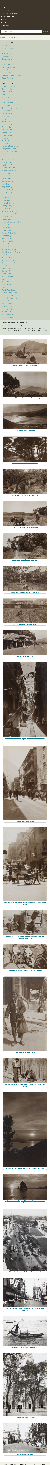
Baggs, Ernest (7, 56)
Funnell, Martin (7, 132)
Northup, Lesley (7, 217)
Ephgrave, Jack (7, 119)
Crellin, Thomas (7, 94)
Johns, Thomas (7, 173)
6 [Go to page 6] (31, 1459)
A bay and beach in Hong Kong (25, 430)
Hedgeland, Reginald (9, 149)
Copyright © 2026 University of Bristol (14, 1464)
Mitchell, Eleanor (8, 203)
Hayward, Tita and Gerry (10, 146)
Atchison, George (8, 54)
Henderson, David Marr (10, 151)
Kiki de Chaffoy (7, 181)
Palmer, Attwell (7, 225)
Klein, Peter (6, 184)
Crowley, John (7, 97)
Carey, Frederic (7, 78)
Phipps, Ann (6, 230)
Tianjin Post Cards (8, 290)
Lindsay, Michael (8, 192)
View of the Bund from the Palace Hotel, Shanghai (25, 1272)
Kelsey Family (7, 179)
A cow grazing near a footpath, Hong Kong (25, 560)
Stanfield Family (8, 271)
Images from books (9, 170)
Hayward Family (8, 143)
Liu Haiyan (6, 195)
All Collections (7, 10)
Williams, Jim (7, 312)
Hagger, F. (5, 138)
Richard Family (7, 241)
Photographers (7, 16)
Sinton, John (6, 265)
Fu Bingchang (7, 130)
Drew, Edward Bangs (9, 108)
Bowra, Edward (7, 70)
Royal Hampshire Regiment (12, 252)
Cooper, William (7, 89)
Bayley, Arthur (7, 62)
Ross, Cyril (5, 246)
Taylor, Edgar (6, 284)
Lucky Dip (4, 7)
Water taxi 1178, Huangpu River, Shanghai (25, 1347)
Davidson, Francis (8, 102)
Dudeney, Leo (7, 111)
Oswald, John (7, 219)
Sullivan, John (7, 279)
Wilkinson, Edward (8, 309)
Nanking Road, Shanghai (25, 1454)
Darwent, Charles (8, 100)
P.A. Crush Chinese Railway (12, 222)
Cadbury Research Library (11, 75)
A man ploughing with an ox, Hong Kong (25, 527)
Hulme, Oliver (7, 162)
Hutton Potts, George (9, 168)
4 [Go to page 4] (28, 1459)
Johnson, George (8, 176)
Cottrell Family (7, 92)
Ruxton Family (7, 257)
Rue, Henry (6, 255)
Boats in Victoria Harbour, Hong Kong (25, 365)
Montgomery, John (9, 206)
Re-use (3, 19)
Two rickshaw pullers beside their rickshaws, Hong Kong (25, 970)
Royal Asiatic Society (9, 249)
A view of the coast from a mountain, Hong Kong (25, 398)
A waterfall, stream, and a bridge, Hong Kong (25, 495)
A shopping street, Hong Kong (25, 821)
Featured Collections (9, 13)
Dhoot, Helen (7, 105)
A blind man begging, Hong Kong (25, 1052)
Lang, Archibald (7, 189)
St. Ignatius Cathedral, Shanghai (25, 1417)
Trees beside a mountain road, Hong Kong (25, 463)
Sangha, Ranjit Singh (9, 260)
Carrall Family (7, 81)
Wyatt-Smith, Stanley (9, 314)
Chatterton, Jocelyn (9, 86)
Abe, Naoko (6, 45)
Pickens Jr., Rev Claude (10, 233)
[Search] (21, 31)
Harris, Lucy (6, 140)
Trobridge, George (8, 295)
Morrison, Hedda (8, 208)
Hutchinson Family (9, 165)
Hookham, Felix (7, 157)
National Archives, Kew (10, 214)
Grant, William (7, 135)
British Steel (6, 73)
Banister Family (7, 59)
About (3, 22)
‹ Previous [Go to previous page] (23, 1459)
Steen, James (7, 274)
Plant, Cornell (7, 238)
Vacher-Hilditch (7, 301)
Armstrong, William (9, 51)
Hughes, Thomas (8, 160)
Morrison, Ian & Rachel (10, 211)
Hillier (4, 154)
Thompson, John (8, 287)
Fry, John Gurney (8, 127)
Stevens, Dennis (7, 276)
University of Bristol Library (11, 298)
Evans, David (6, 121)
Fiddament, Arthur (9, 124)
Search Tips (5, 25)
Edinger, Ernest (7, 113)
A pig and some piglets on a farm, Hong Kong (25, 592)
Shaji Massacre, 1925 (9, 263)
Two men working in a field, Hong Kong (25, 624)
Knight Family (7, 187)
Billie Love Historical (9, 67)
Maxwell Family (7, 198)
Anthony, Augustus (9, 48)
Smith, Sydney (7, 268)
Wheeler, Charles (8, 306)
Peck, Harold (6, 227)
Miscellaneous (7, 200)
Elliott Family (6, 116)
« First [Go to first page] (17, 1459)
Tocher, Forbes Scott (9, 293)
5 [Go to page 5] (29, 1459)
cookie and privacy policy (40, 1464)
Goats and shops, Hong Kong (25, 656)
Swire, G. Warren (8, 282)
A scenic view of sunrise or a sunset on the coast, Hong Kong (25, 1168)
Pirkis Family (6, 236)
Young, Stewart (7, 317)
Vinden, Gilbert (7, 303)
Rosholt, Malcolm (8, 244)
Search (45, 31)
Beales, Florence (8, 64)
